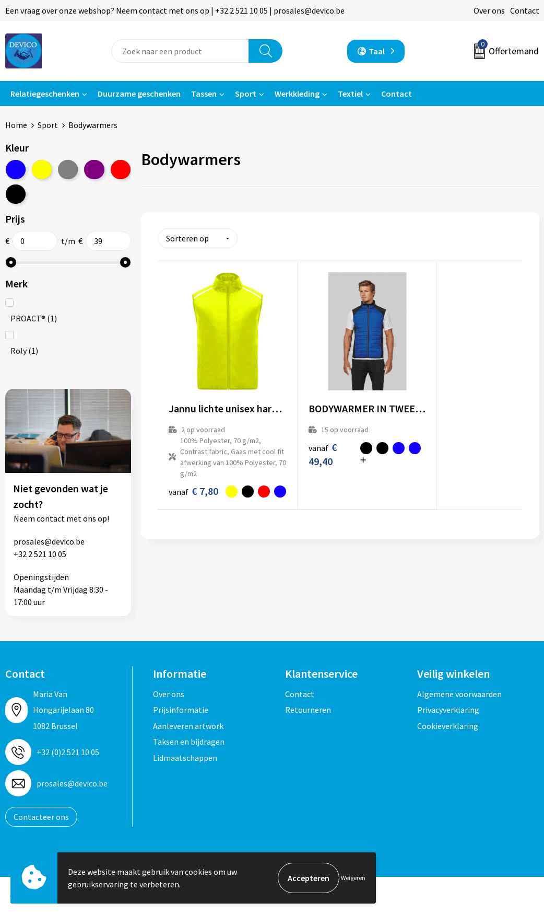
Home (16, 125)
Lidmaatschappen (185, 757)
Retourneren (308, 709)
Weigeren (353, 878)
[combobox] (180, 51)
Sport (245, 93)
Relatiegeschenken (44, 93)
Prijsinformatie (180, 709)
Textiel (350, 93)
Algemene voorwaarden (459, 693)
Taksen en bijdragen (188, 741)
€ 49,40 (304, 434)
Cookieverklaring (447, 725)
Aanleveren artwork (188, 725)
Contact (524, 10)
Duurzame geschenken (139, 93)
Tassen (204, 93)
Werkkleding (297, 93)
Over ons (489, 10)
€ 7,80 (183, 479)
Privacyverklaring (448, 709)
